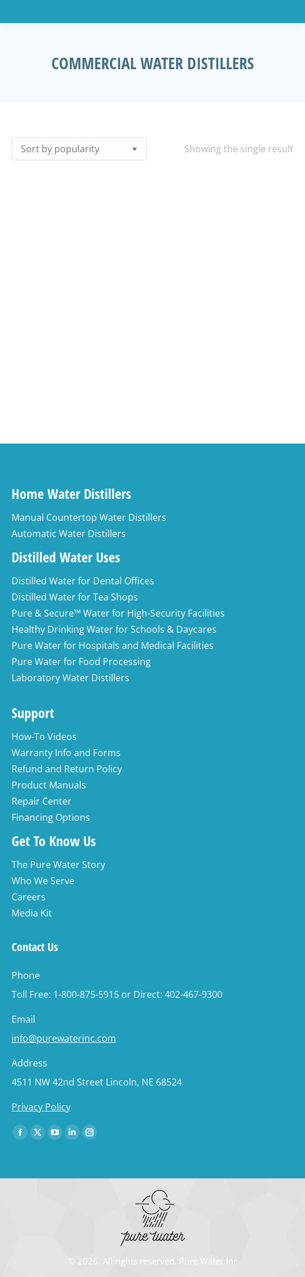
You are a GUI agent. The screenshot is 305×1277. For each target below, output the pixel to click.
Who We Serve (43, 880)
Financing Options (51, 817)
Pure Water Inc (208, 1261)
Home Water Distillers (71, 493)
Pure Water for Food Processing (81, 661)
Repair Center (42, 801)
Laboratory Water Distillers (70, 677)
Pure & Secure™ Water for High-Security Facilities (118, 613)
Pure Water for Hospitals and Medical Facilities (113, 645)
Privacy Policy (41, 1107)
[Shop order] (79, 148)
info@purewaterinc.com (64, 1038)
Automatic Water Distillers (69, 533)
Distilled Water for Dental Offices (83, 580)
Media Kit (32, 913)
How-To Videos (44, 736)
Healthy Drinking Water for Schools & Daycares (114, 629)
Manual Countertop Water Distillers (89, 517)
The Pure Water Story (58, 864)
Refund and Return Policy (67, 769)
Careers (29, 897)
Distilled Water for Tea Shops (75, 597)
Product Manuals (49, 785)
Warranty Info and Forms (66, 752)
